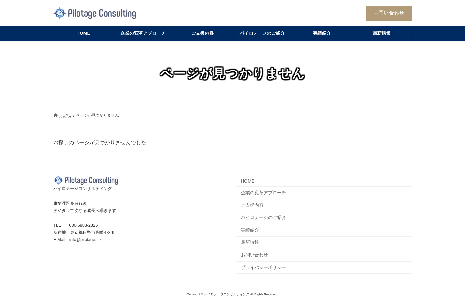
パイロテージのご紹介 (263, 217)
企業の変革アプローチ (263, 192)
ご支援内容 (252, 205)
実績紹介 (250, 230)
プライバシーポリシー (263, 267)
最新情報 (250, 242)
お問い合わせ (388, 12)
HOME (247, 181)
